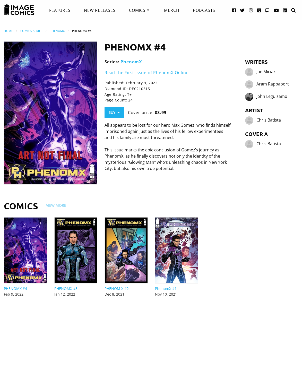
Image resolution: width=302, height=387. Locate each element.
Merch (171, 10)
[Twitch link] (267, 10)
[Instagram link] (251, 10)
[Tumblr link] (259, 10)
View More (56, 205)
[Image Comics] (19, 10)
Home (8, 31)
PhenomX (57, 31)
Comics (137, 10)
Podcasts (204, 10)
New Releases (100, 10)
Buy (114, 112)
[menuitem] (59, 10)
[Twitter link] (242, 10)
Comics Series (31, 31)
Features (59, 10)
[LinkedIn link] (285, 10)
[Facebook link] (234, 10)
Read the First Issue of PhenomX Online (146, 72)
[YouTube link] (276, 10)
